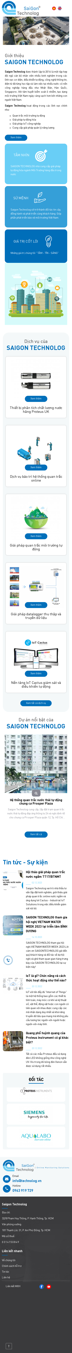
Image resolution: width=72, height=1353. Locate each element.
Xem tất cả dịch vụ (36, 703)
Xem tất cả (36, 834)
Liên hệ (6, 1277)
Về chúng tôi (8, 1260)
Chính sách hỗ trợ (12, 1266)
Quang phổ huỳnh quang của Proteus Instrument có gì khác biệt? (47, 1038)
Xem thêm (16, 137)
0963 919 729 (22, 1191)
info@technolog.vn (26, 1181)
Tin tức (5, 1271)
